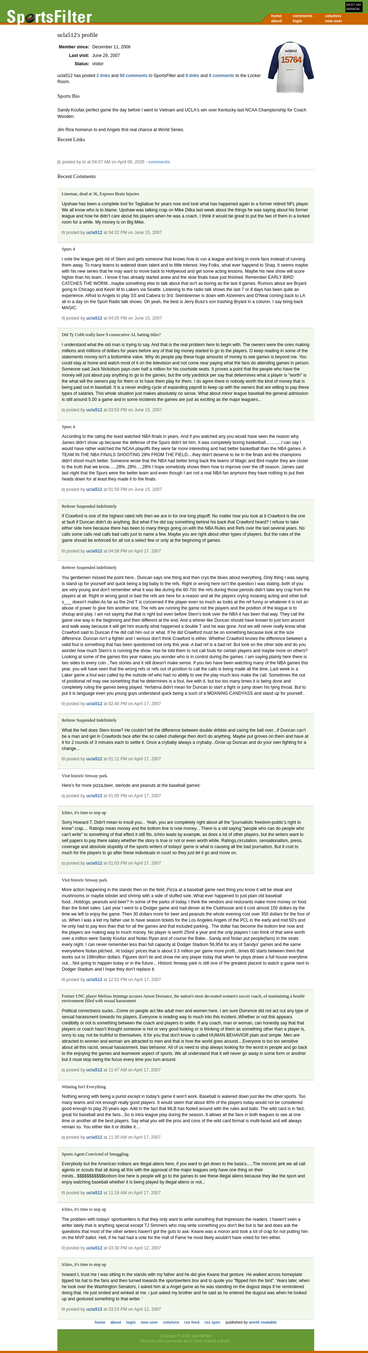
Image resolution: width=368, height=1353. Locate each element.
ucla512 (94, 232)
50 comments (134, 75)
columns (333, 16)
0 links (192, 75)
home (276, 16)
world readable (263, 1322)
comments (302, 16)
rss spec (212, 1322)
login (297, 21)
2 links (103, 75)
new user (333, 21)
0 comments (221, 75)
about (276, 21)
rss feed (191, 1322)
